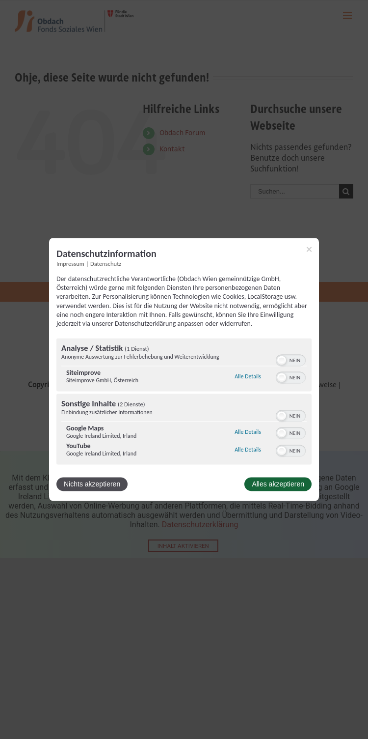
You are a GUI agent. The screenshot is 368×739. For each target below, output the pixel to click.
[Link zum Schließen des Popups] (309, 249)
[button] (281, 360)
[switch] (291, 360)
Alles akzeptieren (278, 484)
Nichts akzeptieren (92, 484)
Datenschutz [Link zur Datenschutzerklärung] (105, 263)
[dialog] (184, 369)
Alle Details (248, 376)
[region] (184, 403)
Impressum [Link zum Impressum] (70, 263)
